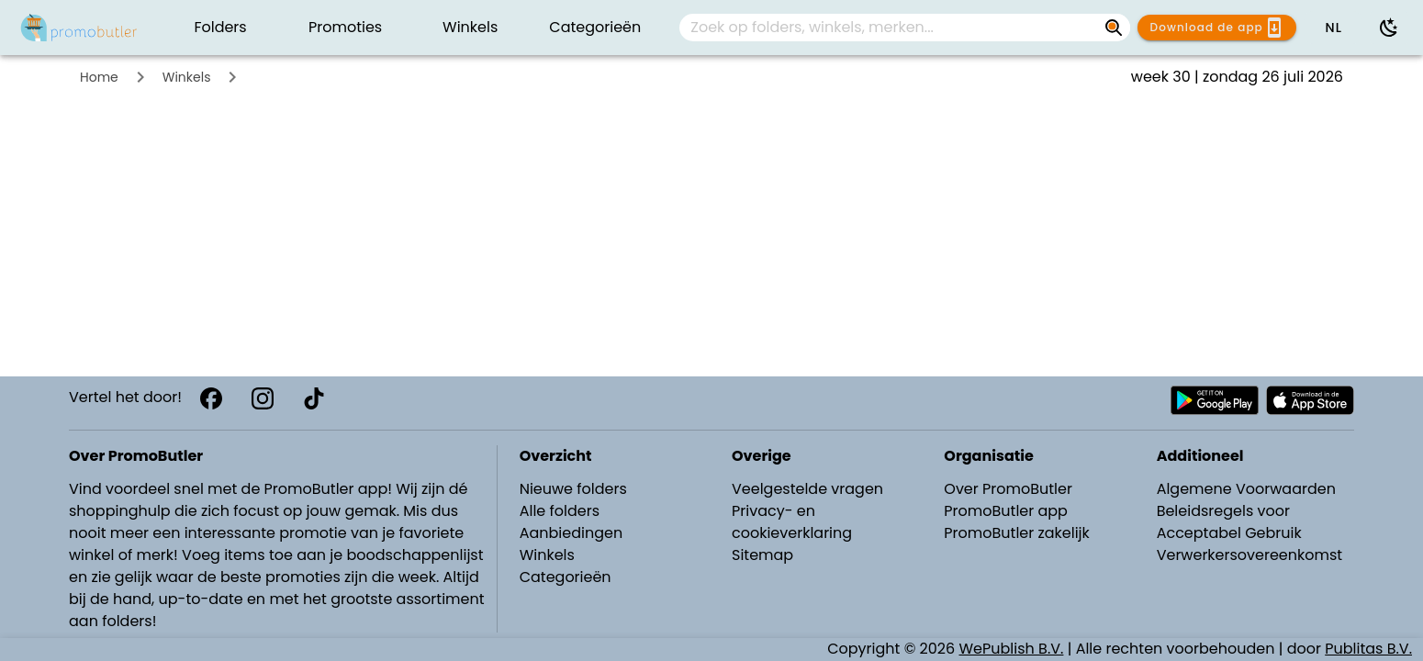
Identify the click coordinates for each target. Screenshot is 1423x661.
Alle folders (559, 510)
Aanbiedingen (571, 532)
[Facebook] (211, 398)
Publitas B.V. (1368, 648)
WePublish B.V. (1011, 648)
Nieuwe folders (573, 488)
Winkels (186, 77)
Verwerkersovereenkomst (1250, 555)
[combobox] (904, 27)
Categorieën (565, 577)
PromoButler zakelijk (1017, 532)
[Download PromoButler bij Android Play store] (1215, 400)
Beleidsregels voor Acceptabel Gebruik (1229, 521)
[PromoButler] (79, 27)
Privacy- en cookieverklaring (792, 521)
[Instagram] (262, 398)
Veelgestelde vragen (807, 488)
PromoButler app (1006, 510)
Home (99, 77)
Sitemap (762, 555)
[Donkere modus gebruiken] (1389, 27)
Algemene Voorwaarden (1246, 488)
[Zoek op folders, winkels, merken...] (890, 27)
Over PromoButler (1008, 488)
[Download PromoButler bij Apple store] (1310, 400)
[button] (1333, 27)
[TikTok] (314, 398)
